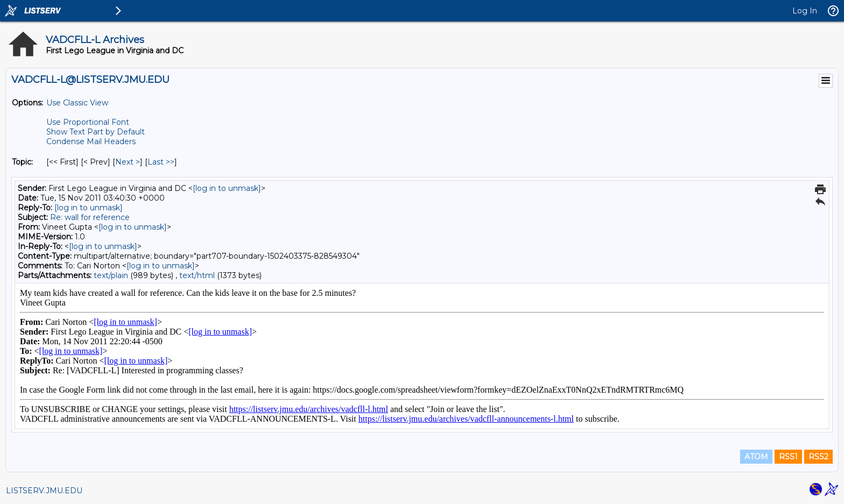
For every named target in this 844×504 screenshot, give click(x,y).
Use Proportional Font (87, 122)
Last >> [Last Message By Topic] (160, 162)
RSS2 (818, 457)
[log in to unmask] (227, 188)
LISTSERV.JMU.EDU (44, 490)
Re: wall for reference (90, 217)
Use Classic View (77, 103)
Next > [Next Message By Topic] (127, 162)
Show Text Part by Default (95, 132)
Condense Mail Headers (91, 141)
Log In (804, 11)
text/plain (111, 275)
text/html (197, 275)
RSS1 (788, 457)
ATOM (756, 457)
